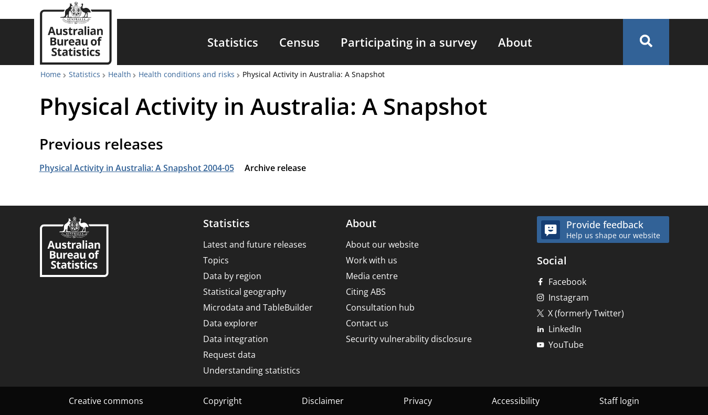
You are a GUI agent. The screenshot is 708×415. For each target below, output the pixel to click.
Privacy (418, 401)
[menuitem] (233, 42)
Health (119, 74)
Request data (229, 354)
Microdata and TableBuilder (258, 307)
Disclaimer (323, 401)
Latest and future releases (255, 244)
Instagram (568, 297)
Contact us (367, 323)
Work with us (371, 260)
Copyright (222, 401)
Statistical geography (244, 291)
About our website (382, 244)
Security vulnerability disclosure (409, 339)
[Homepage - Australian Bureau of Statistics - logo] (75, 33)
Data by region (232, 276)
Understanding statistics (251, 370)
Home (50, 74)
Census (299, 42)
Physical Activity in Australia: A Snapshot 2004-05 (136, 168)
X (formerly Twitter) (586, 313)
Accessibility (516, 401)
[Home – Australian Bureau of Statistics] (74, 248)
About (515, 42)
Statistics (232, 42)
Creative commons (106, 401)
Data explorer (230, 323)
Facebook (567, 282)
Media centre (372, 276)
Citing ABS (366, 291)
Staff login (619, 401)
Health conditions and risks (187, 74)
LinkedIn (565, 329)
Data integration (235, 339)
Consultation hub (380, 307)
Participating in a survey (409, 42)
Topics (216, 260)
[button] (646, 42)
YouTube (566, 344)
